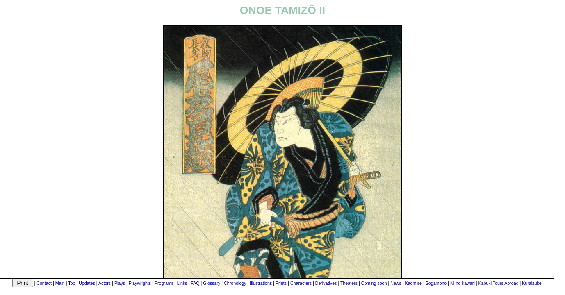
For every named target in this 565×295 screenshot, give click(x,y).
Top (71, 283)
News (395, 283)
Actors (104, 283)
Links (182, 283)
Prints (281, 283)
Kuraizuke (531, 283)
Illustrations (261, 283)
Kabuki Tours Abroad (498, 283)
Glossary (211, 283)
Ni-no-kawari (462, 283)
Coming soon (374, 283)
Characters (301, 283)
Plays (119, 283)
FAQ (195, 283)
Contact (44, 283)
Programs (164, 283)
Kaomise (413, 283)
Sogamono (436, 283)
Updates (87, 283)
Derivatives (326, 283)
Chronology (235, 283)
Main (60, 283)
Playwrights (140, 283)
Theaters (349, 283)
